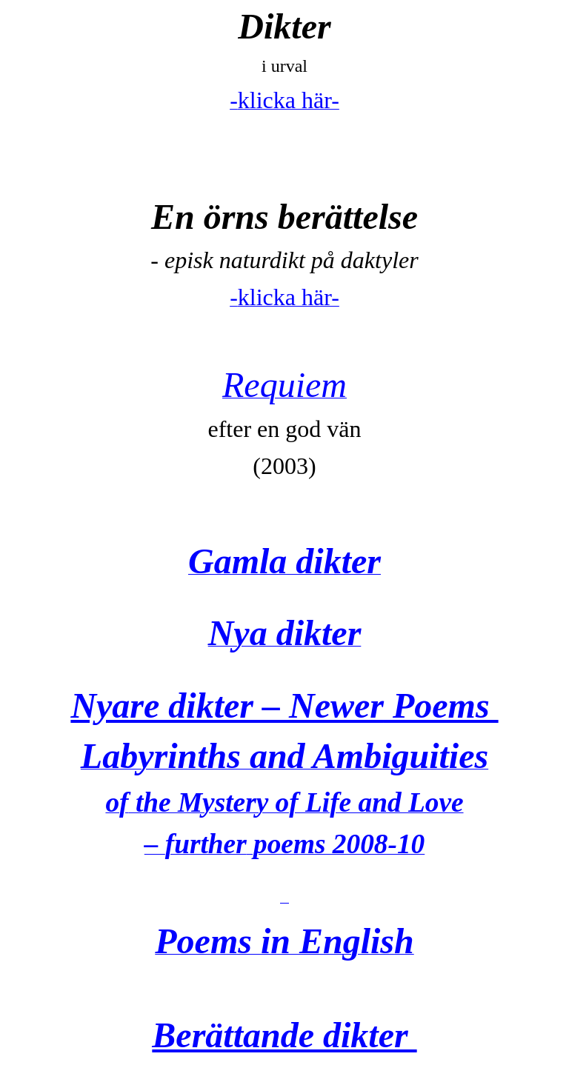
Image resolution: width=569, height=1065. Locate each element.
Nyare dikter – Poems (284, 705)
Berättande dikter (284, 1035)
